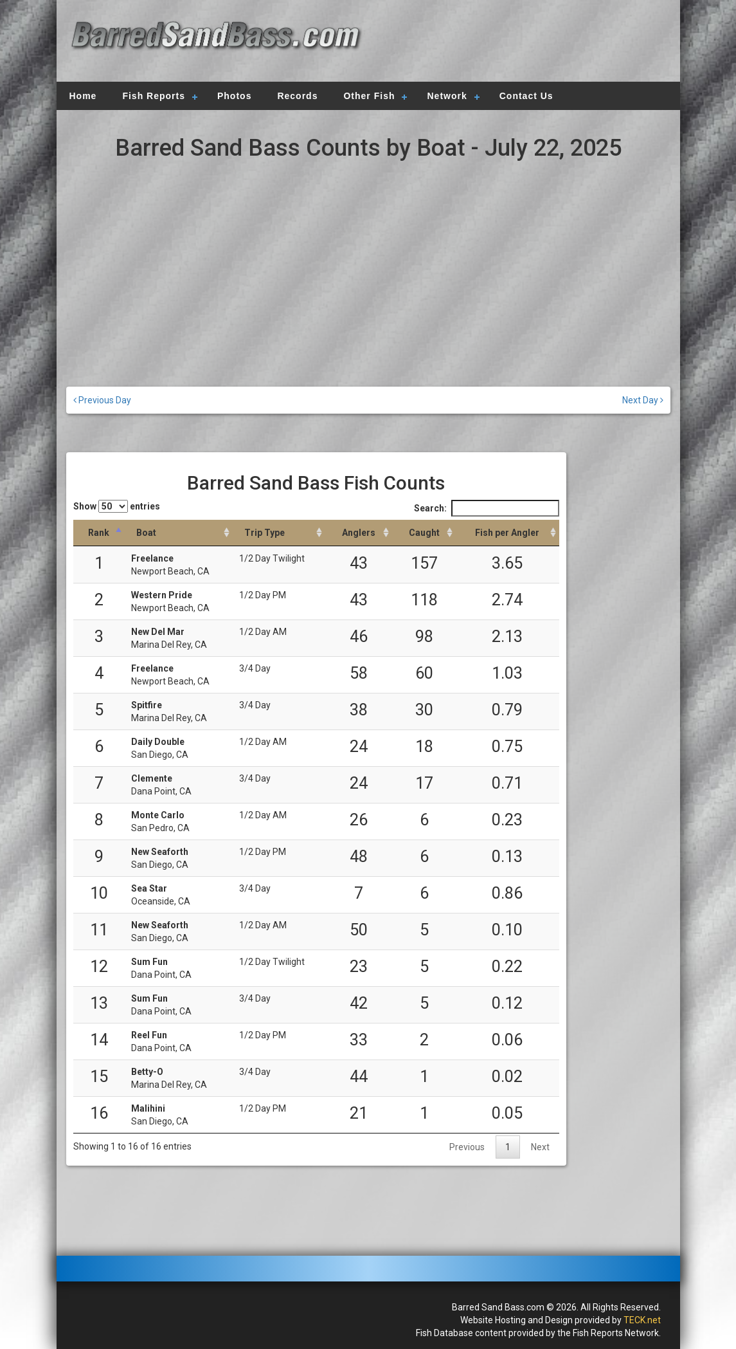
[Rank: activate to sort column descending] (99, 533)
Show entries (116, 506)
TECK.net (642, 1320)
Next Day (642, 400)
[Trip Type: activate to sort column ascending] (279, 533)
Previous (467, 1147)
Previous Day (102, 400)
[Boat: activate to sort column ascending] (179, 533)
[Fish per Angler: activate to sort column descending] (507, 533)
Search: (486, 508)
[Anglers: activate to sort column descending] (358, 533)
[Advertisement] (516, 42)
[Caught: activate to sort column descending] (424, 533)
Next (540, 1147)
